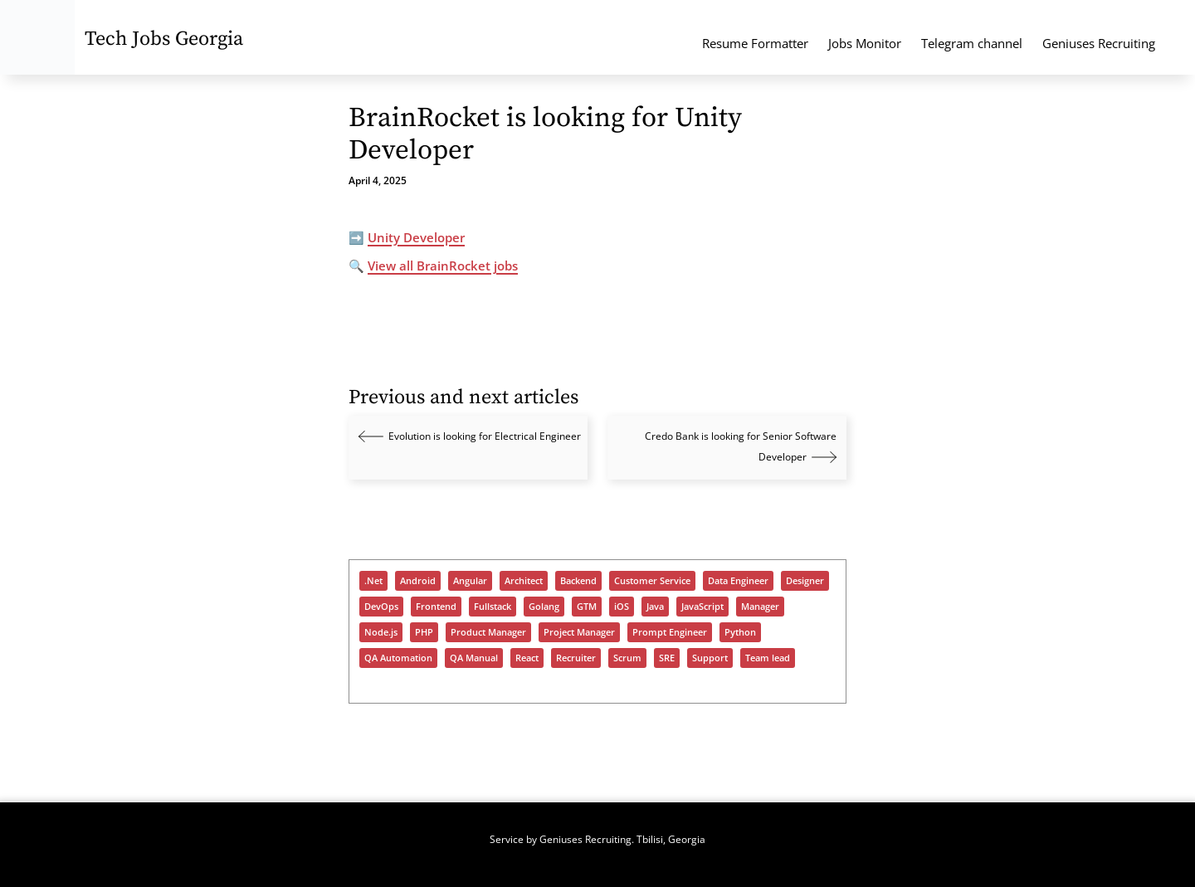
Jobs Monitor (864, 43)
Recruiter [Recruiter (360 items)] (576, 658)
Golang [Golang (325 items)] (544, 606)
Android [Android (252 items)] (418, 581)
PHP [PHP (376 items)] (424, 632)
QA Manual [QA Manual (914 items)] (474, 658)
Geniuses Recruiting (1098, 43)
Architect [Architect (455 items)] (524, 581)
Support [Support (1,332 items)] (710, 658)
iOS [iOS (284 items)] (621, 606)
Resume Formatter (755, 43)
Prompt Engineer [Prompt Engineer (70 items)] (669, 632)
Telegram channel (971, 43)
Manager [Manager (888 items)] (760, 606)
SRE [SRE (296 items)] (667, 658)
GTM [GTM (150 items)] (587, 606)
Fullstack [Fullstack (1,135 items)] (492, 606)
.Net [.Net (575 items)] (373, 581)
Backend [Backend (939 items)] (578, 581)
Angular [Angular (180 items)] (470, 581)
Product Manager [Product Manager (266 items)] (488, 632)
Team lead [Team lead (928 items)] (767, 658)
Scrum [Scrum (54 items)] (627, 658)
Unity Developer (416, 237)
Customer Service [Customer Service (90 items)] (652, 581)
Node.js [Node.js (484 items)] (381, 632)
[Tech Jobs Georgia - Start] (37, 37)
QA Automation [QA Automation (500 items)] (398, 658)
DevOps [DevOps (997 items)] (381, 606)
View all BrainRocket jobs (443, 265)
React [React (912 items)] (527, 658)
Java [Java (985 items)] (655, 606)
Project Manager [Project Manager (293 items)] (579, 632)
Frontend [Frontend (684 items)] (436, 606)
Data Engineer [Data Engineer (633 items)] (738, 581)
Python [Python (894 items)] (740, 632)
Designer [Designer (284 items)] (805, 581)
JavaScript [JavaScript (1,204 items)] (702, 606)
